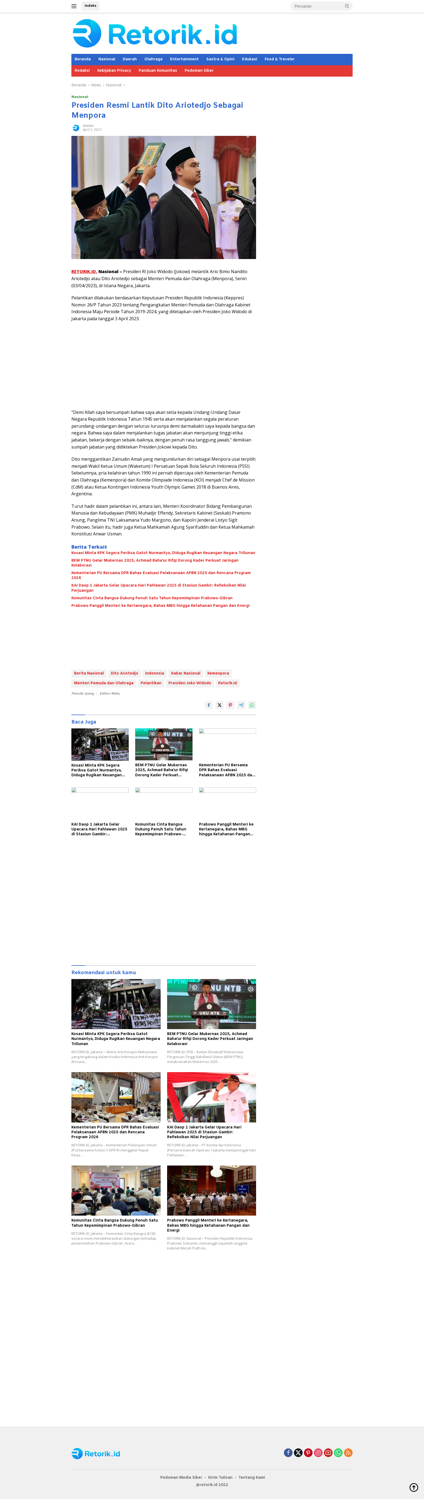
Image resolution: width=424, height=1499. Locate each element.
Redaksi (82, 70)
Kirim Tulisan (220, 1477)
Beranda (83, 59)
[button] (347, 6)
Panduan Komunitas (158, 70)
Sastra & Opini (220, 59)
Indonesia (154, 673)
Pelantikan (151, 683)
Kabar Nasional (185, 673)
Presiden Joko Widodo (189, 683)
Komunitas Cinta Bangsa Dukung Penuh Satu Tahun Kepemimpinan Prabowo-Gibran (152, 598)
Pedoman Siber (199, 70)
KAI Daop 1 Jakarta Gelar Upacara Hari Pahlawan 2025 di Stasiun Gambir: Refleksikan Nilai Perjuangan (158, 588)
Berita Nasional (89, 673)
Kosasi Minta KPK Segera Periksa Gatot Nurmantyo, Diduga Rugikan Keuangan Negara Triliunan (163, 553)
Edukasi (249, 59)
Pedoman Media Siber (181, 1477)
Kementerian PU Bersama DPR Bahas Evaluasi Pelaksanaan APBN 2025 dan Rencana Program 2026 (161, 576)
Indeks (90, 6)
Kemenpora (218, 673)
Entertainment (184, 59)
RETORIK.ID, (84, 271)
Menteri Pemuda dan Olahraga (104, 683)
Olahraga (153, 59)
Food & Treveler (280, 59)
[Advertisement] (163, 366)
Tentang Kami (252, 1477)
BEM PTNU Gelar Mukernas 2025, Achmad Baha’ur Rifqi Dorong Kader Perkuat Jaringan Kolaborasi (155, 563)
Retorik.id (227, 683)
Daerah (130, 59)
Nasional (106, 59)
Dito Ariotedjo (124, 673)
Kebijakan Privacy (114, 70)
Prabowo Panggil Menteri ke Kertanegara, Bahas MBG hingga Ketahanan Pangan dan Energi (160, 606)
